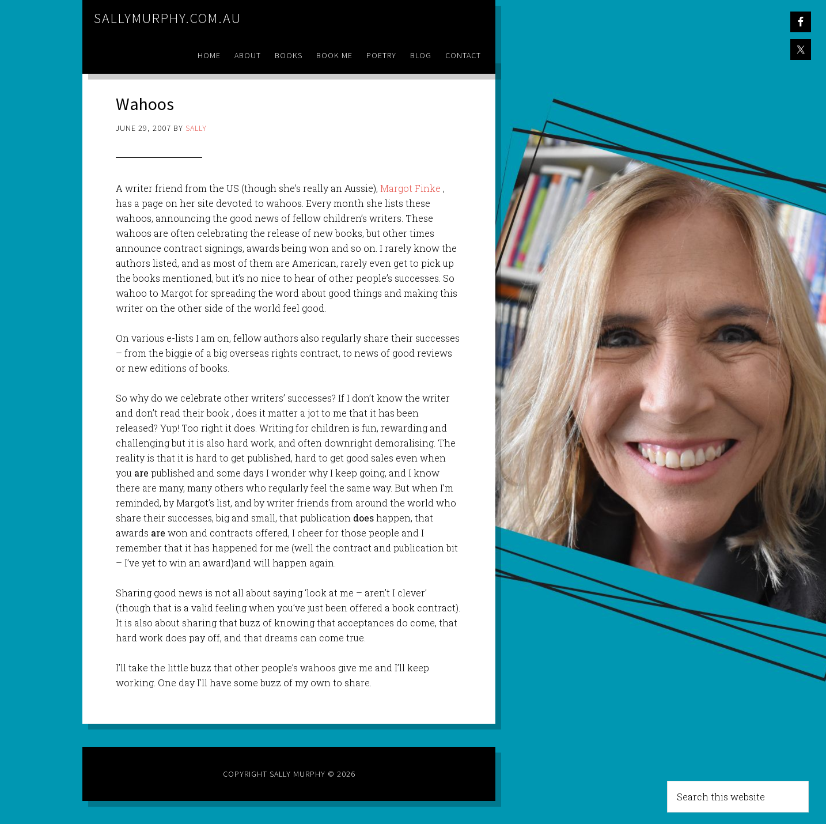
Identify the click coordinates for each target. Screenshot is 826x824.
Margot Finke (410, 188)
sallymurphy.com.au (167, 18)
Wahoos (150, 103)
